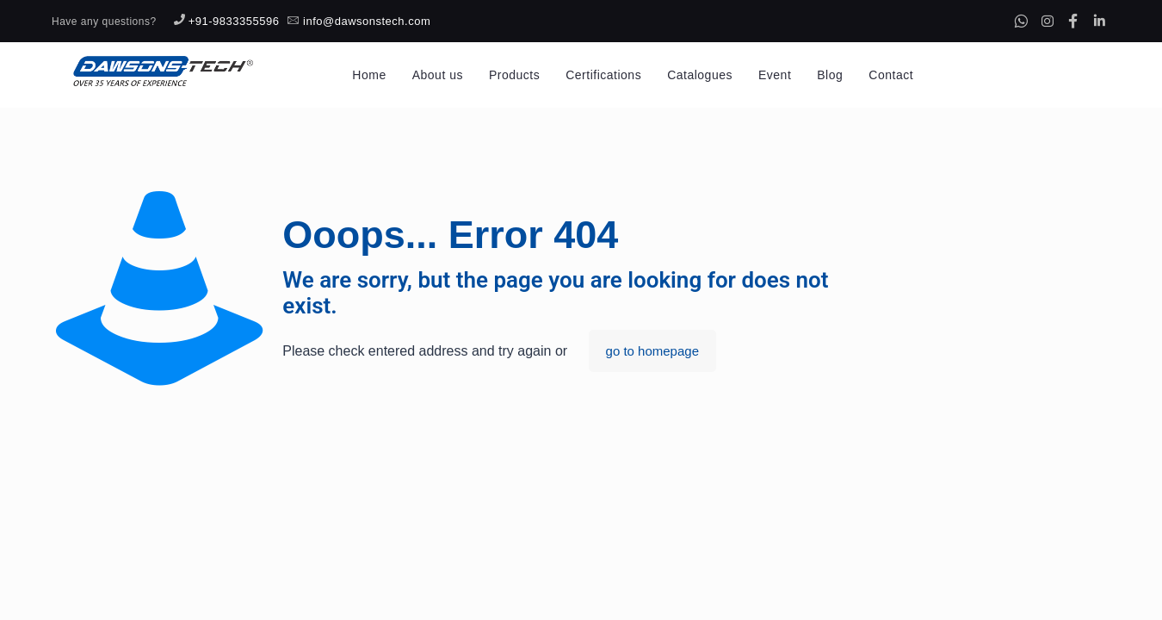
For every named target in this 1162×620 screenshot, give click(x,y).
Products (514, 75)
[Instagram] (1047, 21)
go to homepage (652, 351)
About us (437, 75)
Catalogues (699, 75)
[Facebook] (1073, 21)
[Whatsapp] (1020, 21)
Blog (830, 75)
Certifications (603, 75)
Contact (890, 75)
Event (774, 75)
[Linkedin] (1099, 21)
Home (369, 75)
